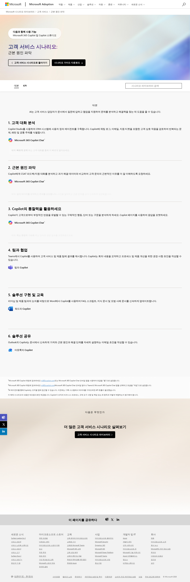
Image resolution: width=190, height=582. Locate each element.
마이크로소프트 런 (129, 549)
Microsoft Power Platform (104, 552)
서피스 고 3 (15, 552)
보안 (152, 563)
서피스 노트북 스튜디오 (19, 545)
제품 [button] (71, 4)
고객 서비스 (42, 11)
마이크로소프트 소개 (158, 542)
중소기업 (98, 563)
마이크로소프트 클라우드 (104, 538)
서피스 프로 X (16, 549)
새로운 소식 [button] (138, 4)
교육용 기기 (71, 542)
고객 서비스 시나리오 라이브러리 (93, 434)
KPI (25, 85)
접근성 (153, 559)
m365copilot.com (48, 380)
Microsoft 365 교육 (74, 549)
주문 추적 (42, 552)
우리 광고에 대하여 (152, 576)
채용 (152, 538)
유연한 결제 (43, 567)
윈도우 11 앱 (15, 563)
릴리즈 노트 (67, 576)
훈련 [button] (111, 4)
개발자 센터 (127, 542)
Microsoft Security (101, 542)
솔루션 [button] (91, 4)
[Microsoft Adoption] (41, 4)
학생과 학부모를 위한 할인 (76, 559)
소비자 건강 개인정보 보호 (125, 576)
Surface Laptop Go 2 (18, 538)
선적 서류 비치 (128, 545)
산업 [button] (81, 4)
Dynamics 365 (100, 545)
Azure (125, 538)
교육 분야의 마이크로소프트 (77, 538)
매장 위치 (42, 556)
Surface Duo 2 (16, 556)
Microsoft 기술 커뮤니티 (131, 552)
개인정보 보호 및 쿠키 (93, 576)
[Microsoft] (13, 4)
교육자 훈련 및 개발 (74, 556)
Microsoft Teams (101, 556)
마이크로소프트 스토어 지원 (49, 545)
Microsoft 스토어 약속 (47, 563)
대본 (16, 85)
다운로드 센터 (44, 542)
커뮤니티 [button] (123, 4)
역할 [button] (62, 4)
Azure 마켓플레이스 (130, 556)
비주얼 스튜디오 (129, 563)
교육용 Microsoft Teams (75, 545)
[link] (3, 417)
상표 (140, 576)
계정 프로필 (43, 538)
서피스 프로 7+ (16, 559)
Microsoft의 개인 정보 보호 (161, 549)
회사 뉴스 (154, 545)
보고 (40, 549)
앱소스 (125, 559)
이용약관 (108, 576)
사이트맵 (56, 576)
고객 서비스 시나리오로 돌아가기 (30, 62)
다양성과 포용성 (157, 556)
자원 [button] (102, 4)
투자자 (153, 552)
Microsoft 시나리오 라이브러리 (20, 11)
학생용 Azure (72, 563)
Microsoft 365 (100, 549)
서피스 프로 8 (16, 542)
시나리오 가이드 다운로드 (67, 62)
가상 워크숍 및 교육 (46, 559)
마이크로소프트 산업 (102, 559)
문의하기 (78, 576)
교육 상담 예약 (72, 552)
